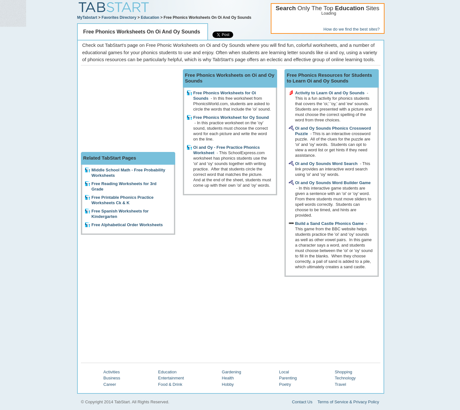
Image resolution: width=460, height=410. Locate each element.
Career (110, 384)
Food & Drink (170, 384)
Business (112, 378)
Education (150, 17)
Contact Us (302, 401)
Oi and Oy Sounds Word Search (326, 163)
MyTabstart (87, 17)
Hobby (228, 384)
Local (284, 372)
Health (228, 378)
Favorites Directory (119, 17)
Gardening (231, 372)
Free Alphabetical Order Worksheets (127, 224)
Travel (340, 384)
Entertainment (171, 378)
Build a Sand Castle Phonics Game (329, 223)
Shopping (343, 372)
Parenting (288, 378)
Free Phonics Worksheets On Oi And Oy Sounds (141, 31)
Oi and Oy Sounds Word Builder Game (332, 182)
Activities (112, 372)
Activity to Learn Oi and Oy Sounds (329, 92)
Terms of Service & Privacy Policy (348, 401)
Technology (345, 378)
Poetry (285, 384)
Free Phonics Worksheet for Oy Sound (231, 117)
